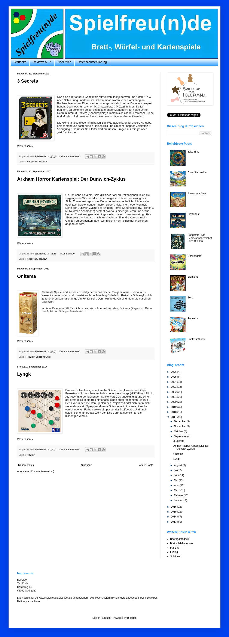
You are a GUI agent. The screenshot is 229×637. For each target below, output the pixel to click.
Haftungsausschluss (28, 601)
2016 (174, 506)
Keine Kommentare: (69, 156)
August (178, 465)
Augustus (193, 318)
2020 (174, 401)
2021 (174, 396)
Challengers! (195, 255)
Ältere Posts (146, 465)
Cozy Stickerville (197, 172)
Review (43, 161)
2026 (174, 371)
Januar (178, 500)
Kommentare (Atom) (42, 471)
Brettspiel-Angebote (181, 543)
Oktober (179, 431)
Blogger (131, 617)
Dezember (180, 421)
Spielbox (175, 556)
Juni (176, 475)
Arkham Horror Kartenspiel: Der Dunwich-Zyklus (71, 179)
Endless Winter (196, 339)
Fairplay (174, 547)
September (180, 436)
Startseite (20, 62)
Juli (176, 470)
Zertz (190, 297)
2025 (174, 376)
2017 (174, 417)
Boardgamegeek (179, 538)
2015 (174, 511)
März (177, 490)
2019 (174, 407)
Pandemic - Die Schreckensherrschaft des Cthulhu (200, 238)
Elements (193, 276)
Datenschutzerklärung (92, 62)
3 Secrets (27, 81)
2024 (174, 381)
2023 (174, 386)
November (180, 426)
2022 (174, 391)
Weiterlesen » (25, 146)
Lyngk (24, 374)
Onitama (26, 276)
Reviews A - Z (42, 62)
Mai (176, 480)
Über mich (64, 62)
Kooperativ (32, 161)
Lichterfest (193, 214)
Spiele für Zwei (43, 357)
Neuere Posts (26, 465)
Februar (179, 495)
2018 (174, 411)
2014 (174, 516)
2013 (174, 521)
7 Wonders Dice (197, 193)
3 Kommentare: (67, 253)
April (177, 485)
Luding (174, 552)
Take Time (193, 151)
